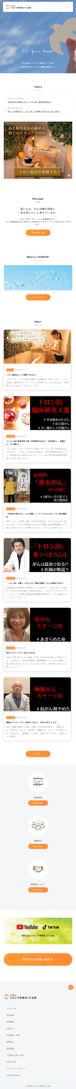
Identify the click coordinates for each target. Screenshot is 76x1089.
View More (38, 803)
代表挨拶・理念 (13, 1035)
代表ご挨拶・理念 (38, 232)
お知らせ (10, 1028)
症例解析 (10, 1022)
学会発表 (10, 1015)
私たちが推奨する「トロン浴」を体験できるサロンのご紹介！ (34, 111)
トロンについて (38, 297)
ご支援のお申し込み (15, 1055)
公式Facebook (13, 1075)
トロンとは (11, 1008)
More (38, 754)
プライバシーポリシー (16, 1069)
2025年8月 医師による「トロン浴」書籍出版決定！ (30, 102)
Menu (68, 7)
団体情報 (10, 1049)
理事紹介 (10, 1042)
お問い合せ (11, 1062)
